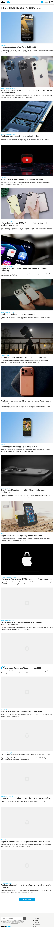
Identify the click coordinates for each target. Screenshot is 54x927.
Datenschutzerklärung (14, 923)
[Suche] (49, 2)
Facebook (36, 918)
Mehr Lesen (27, 900)
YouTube (36, 922)
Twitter (35, 920)
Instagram (36, 924)
